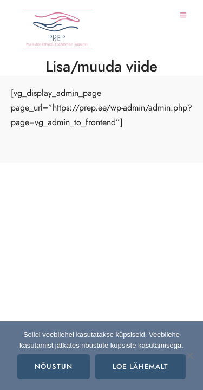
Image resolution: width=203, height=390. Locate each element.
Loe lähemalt (140, 367)
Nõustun (54, 367)
